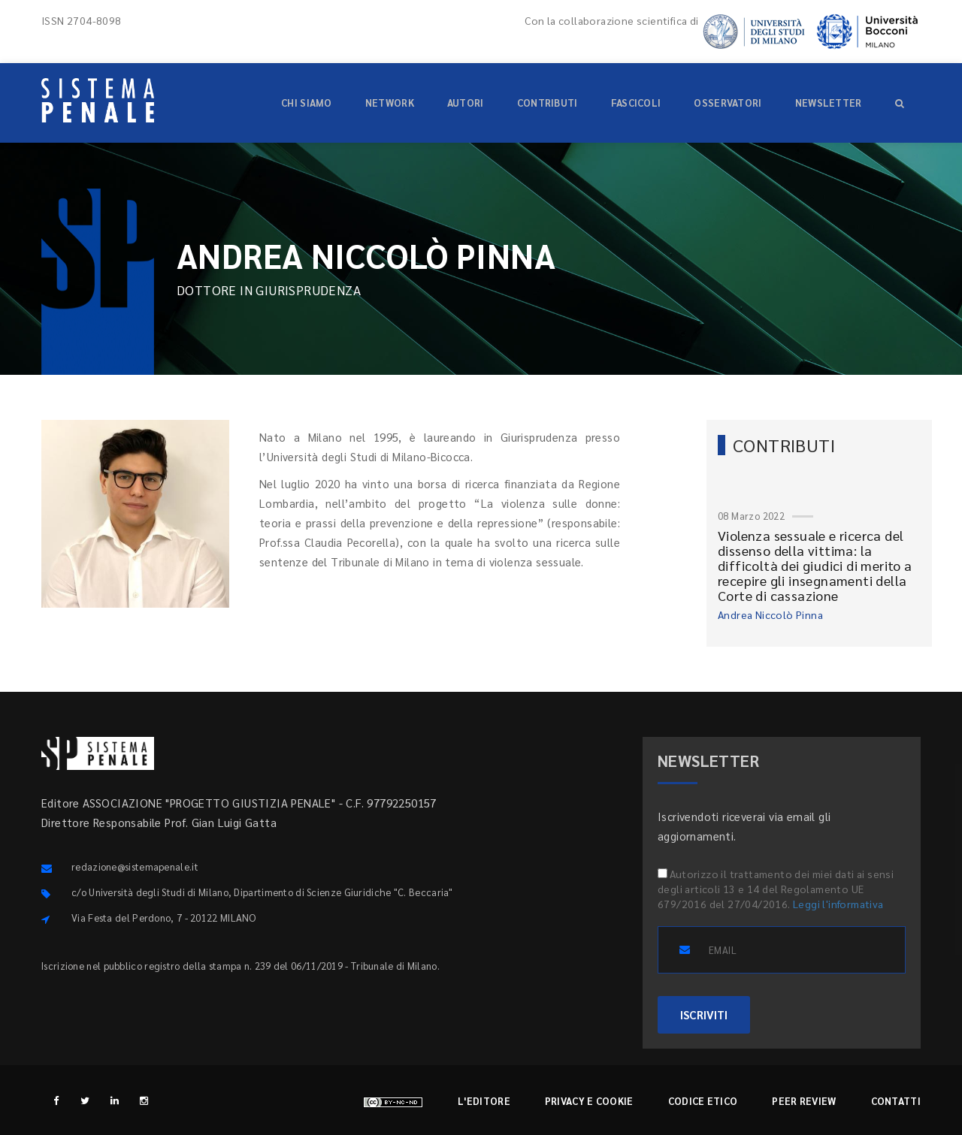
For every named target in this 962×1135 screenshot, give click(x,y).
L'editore (484, 1100)
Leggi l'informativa (838, 903)
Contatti (896, 1100)
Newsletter (828, 102)
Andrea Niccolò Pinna (770, 614)
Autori (465, 102)
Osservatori (727, 102)
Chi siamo (306, 102)
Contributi (547, 102)
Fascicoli (636, 102)
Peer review (804, 1100)
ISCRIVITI (704, 1014)
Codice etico (703, 1100)
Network (389, 102)
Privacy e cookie (589, 1100)
